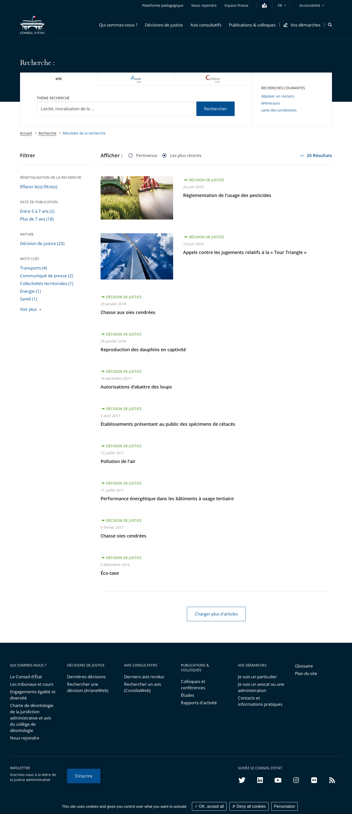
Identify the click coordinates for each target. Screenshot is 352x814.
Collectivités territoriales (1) (46, 283)
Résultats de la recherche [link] (84, 133)
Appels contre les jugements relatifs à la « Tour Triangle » (244, 252)
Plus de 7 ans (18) (37, 219)
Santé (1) (28, 299)
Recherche (47, 133)
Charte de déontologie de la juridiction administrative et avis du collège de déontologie (32, 717)
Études (187, 695)
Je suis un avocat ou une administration (261, 687)
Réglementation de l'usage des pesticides (227, 195)
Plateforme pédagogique (162, 5)
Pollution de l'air (118, 461)
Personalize (284, 806)
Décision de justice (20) (42, 243)
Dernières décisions (86, 677)
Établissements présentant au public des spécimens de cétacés (168, 424)
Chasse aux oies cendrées (128, 312)
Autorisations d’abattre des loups (136, 387)
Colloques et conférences (193, 684)
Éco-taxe (110, 573)
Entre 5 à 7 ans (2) (37, 211)
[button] (118, 24)
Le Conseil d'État (26, 677)
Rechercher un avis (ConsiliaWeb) (142, 687)
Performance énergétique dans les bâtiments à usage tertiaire (167, 499)
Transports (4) (33, 268)
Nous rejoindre (24, 738)
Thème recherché (53, 98)
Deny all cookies (249, 806)
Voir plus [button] (28, 309)
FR (280, 5)
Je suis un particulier (257, 677)
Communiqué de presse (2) (46, 275)
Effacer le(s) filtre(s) (38, 187)
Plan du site (306, 673)
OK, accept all (209, 806)
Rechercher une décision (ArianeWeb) (87, 687)
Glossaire (304, 666)
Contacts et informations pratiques (260, 701)
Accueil (26, 133)
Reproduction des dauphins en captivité (143, 349)
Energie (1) (30, 291)
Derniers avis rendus (144, 677)
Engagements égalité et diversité (33, 695)
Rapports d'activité (199, 703)
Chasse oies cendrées (123, 536)
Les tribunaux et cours (31, 684)
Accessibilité (309, 5)
